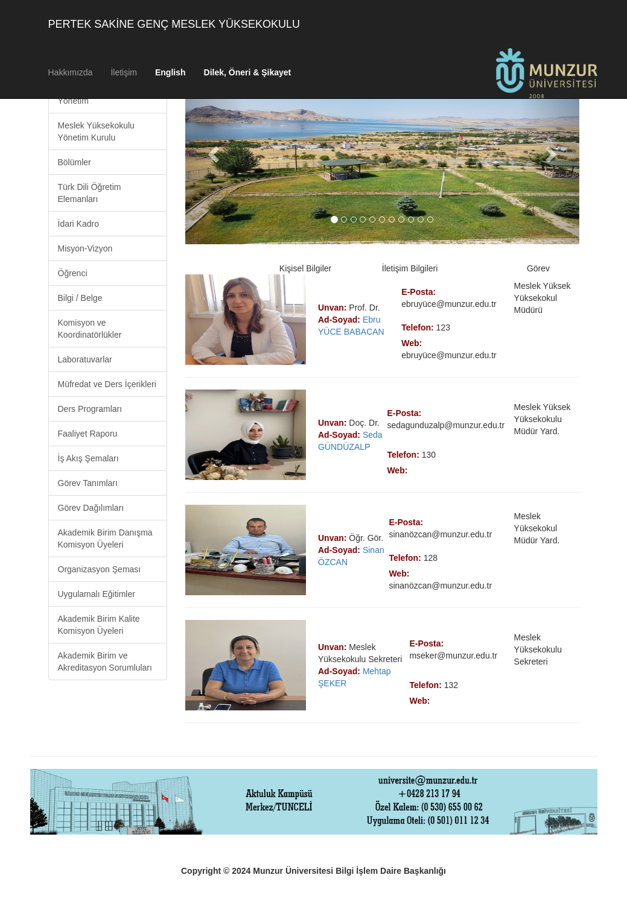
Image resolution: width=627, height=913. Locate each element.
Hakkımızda (70, 72)
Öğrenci (73, 273)
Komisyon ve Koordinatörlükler (90, 329)
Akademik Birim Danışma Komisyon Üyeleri (105, 538)
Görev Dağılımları (91, 508)
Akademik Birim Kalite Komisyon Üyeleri (99, 625)
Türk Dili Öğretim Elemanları (89, 193)
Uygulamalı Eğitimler (96, 594)
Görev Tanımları (88, 483)
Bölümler (74, 162)
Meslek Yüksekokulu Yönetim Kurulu (96, 131)
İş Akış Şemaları (88, 458)
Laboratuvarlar (85, 359)
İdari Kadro (78, 224)
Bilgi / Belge (80, 298)
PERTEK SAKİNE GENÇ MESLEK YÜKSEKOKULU (174, 24)
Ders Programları (90, 409)
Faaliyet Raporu (88, 433)
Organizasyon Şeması (99, 569)
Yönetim (73, 101)
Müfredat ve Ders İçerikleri (107, 384)
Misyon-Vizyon (85, 248)
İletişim (123, 72)
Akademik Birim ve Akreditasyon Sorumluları (105, 661)
